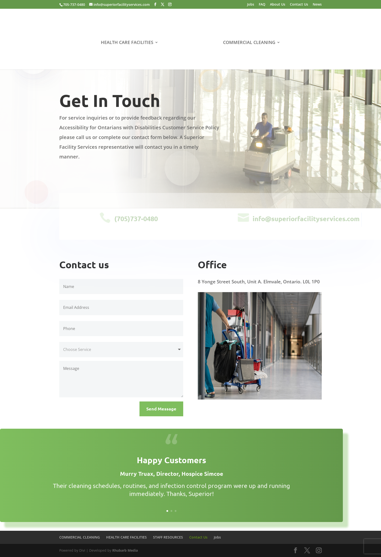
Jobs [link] (250, 5)
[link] (190, 43)
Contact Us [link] (299, 5)
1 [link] (167, 511)
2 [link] (171, 511)
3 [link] (175, 511)
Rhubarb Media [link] (125, 550)
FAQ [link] (262, 5)
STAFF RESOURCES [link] (168, 537)
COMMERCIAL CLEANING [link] (248, 42)
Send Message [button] (161, 408)
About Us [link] (277, 5)
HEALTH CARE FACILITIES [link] (128, 42)
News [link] (317, 5)
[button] (155, 4)
